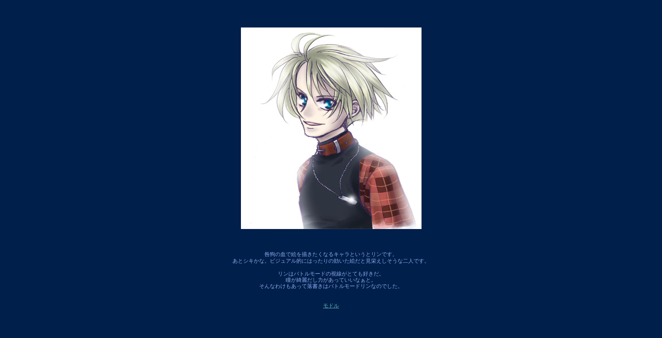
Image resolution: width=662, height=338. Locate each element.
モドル (331, 306)
